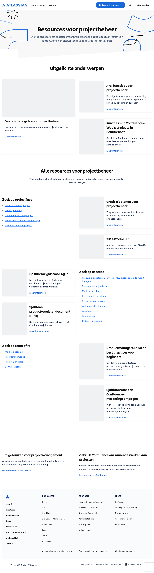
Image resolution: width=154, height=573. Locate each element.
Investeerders (12, 527)
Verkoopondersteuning (94, 305)
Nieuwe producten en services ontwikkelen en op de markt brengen (113, 279)
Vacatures (10, 510)
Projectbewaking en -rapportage (22, 220)
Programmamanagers (17, 356)
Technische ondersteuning (90, 502)
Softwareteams (13, 366)
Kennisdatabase (86, 519)
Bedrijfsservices (122, 524)
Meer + (52, 5)
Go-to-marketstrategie (94, 296)
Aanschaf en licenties (88, 507)
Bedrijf (9, 504)
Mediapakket (12, 538)
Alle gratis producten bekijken (57, 551)
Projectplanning (13, 210)
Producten (38, 5)
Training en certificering (126, 507)
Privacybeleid (86, 564)
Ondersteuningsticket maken (93, 551)
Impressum (116, 564)
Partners (119, 502)
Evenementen (12, 515)
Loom (44, 530)
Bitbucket (46, 541)
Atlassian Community (89, 513)
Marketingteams (14, 351)
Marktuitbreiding (91, 291)
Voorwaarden (102, 564)
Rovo (44, 502)
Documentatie (121, 513)
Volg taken (87, 310)
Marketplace (84, 524)
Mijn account (85, 530)
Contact (9, 543)
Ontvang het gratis (110, 4)
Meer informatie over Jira (16, 470)
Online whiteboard (92, 320)
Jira (43, 507)
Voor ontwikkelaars (124, 519)
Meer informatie (14, 137)
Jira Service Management (53, 519)
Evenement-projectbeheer (96, 286)
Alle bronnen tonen (125, 551)
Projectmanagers (14, 361)
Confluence (47, 524)
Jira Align (46, 513)
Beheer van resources (93, 300)
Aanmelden (143, 4)
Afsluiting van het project (18, 225)
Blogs (8, 521)
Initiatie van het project (17, 205)
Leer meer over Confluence (94, 475)
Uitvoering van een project (19, 215)
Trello (44, 536)
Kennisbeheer (89, 315)
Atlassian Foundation (16, 532)
